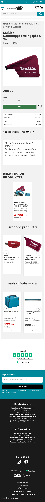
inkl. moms (40, 2)
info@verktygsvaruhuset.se (25, 421)
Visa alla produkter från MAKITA (18, 132)
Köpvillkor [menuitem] (23, 488)
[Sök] (40, 14)
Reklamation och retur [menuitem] (23, 494)
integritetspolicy (9, 392)
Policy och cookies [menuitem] (23, 491)
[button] (3, 7)
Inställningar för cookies (11, 498)
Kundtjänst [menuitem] (23, 482)
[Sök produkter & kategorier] (22, 14)
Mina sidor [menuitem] (23, 485)
